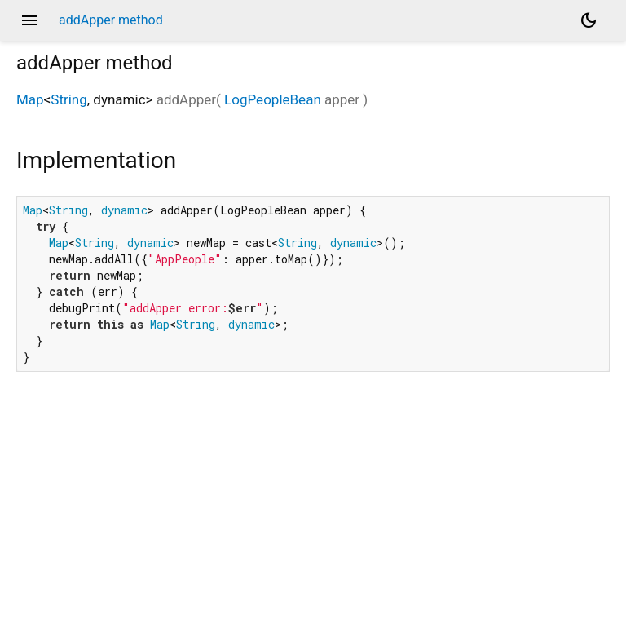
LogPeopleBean (272, 99)
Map (30, 99)
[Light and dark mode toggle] (588, 20)
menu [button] (29, 20)
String (68, 99)
